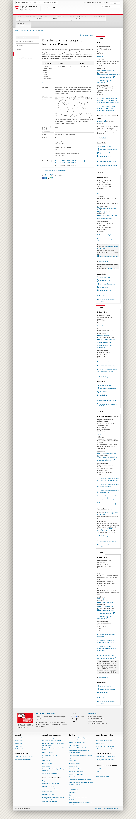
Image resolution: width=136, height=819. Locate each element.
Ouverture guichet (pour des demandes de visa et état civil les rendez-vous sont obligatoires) (107, 108)
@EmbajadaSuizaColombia (109, 149)
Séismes (44, 758)
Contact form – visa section (106, 655)
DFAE (35, 2)
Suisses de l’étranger (48, 794)
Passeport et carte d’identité (77, 742)
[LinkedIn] (47, 177)
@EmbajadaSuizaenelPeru (108, 388)
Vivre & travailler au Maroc (60, 18)
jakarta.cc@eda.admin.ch (107, 208)
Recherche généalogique (76, 774)
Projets (98, 774)
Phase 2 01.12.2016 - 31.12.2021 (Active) (67, 163)
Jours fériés (18, 746)
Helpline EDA (111, 268)
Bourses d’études (74, 777)
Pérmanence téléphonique (107, 235)
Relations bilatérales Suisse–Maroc (105, 756)
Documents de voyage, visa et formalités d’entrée (53, 749)
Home (17, 30)
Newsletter (18, 740)
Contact (99, 38)
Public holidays (104, 138)
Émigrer (44, 781)
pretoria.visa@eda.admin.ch (108, 453)
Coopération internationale (23, 25)
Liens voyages (46, 766)
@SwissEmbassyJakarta (107, 284)
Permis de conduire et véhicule (77, 748)
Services (71, 18)
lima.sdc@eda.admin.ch (107, 339)
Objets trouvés (73, 766)
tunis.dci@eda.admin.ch (107, 610)
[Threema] (48, 177)
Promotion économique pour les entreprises (78, 798)
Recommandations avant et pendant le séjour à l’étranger (53, 744)
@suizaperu (104, 392)
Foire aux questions (47, 752)
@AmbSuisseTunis (106, 686)
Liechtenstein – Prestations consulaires (80, 779)
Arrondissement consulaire (107, 161)
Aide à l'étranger (47, 763)
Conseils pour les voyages (44, 18)
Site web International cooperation (104, 81)
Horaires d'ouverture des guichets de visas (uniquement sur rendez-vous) (107, 648)
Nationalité (72, 792)
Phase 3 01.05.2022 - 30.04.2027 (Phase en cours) (70, 161)
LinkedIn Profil (105, 395)
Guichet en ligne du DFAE (45, 713)
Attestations (72, 760)
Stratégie (98, 768)
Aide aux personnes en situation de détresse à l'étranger (79, 751)
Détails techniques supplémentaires (55, 170)
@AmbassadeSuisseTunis (108, 689)
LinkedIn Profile (105, 156)
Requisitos (101, 121)
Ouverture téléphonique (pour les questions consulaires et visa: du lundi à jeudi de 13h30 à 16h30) (108, 100)
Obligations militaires (75, 769)
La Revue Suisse (73, 789)
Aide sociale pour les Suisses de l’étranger (80, 755)
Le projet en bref (49, 83)
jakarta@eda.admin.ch (106, 212)
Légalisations (72, 758)
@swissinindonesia (106, 287)
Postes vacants (19, 749)
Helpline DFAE (93, 713)
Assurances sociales (74, 763)
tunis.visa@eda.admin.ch (107, 606)
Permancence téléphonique (107, 365)
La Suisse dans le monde (49, 2)
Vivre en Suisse (100, 743)
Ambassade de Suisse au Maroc (24, 756)
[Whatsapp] (50, 177)
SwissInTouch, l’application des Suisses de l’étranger (81, 803)
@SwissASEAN (105, 281)
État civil (71, 795)
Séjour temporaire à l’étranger (51, 783)
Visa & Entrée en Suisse (83, 18)
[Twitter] (45, 177)
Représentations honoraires (23, 759)
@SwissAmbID (105, 277)
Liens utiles (72, 787)
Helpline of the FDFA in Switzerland (105, 530)
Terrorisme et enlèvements (49, 755)
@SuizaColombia (105, 146)
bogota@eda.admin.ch (106, 70)
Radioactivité (46, 760)
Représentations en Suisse (49, 801)
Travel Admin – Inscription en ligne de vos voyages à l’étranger (81, 783)
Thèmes (98, 771)
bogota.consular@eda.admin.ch (109, 74)
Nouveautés (18, 738)
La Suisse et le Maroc (98, 18)
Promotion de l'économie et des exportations (105, 760)
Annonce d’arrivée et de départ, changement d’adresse (78, 739)
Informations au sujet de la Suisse (105, 746)
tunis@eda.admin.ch (106, 599)
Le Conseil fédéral (23, 2)
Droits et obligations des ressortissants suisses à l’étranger (53, 798)
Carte (100, 57)
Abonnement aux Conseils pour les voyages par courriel (54, 769)
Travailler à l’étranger (48, 786)
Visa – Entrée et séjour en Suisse (105, 738)
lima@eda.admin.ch (105, 336)
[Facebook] (43, 177)
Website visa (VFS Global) (106, 658)
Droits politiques (73, 745)
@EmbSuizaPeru (105, 385)
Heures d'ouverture (105, 362)
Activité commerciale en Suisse (104, 749)
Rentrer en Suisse (47, 791)
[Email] (52, 177)
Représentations (29, 18)
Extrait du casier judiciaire (76, 771)
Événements (18, 743)
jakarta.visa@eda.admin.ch (108, 215)
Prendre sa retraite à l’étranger (51, 789)
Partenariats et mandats (102, 776)
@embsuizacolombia (107, 153)
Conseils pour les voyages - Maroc (51, 738)
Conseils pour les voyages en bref (51, 740)
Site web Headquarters (106, 77)
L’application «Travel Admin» (50, 773)
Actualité (19, 18)
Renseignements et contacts (104, 740)
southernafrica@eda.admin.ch (109, 457)
